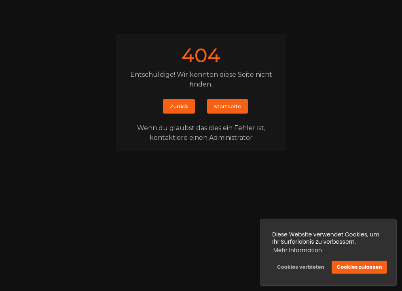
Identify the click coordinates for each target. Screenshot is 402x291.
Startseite (227, 106)
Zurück (178, 106)
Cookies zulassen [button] (359, 267)
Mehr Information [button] (297, 250)
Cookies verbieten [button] (300, 267)
